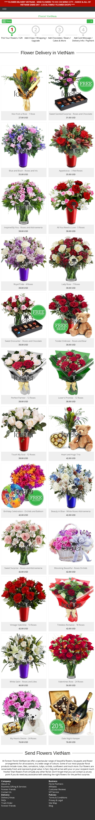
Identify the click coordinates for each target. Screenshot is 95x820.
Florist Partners (56, 784)
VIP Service (54, 792)
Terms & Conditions (58, 797)
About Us (5, 784)
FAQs (3, 800)
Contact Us (6, 792)
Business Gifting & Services (13, 786)
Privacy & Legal (56, 800)
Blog (51, 805)
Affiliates (53, 786)
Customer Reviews (57, 789)
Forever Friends (8, 789)
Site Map (53, 803)
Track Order (6, 803)
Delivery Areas (8, 797)
